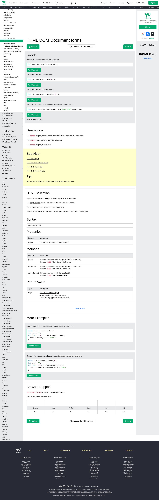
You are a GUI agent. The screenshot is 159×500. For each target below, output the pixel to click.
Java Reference (60, 475)
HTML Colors (60, 473)
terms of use (93, 492)
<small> (4, 424)
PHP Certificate (128, 470)
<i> (3, 287)
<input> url (5, 349)
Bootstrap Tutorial (26, 472)
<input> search (7, 339)
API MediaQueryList (8, 165)
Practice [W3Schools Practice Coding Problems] (104, 3)
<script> (4, 416)
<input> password (8, 328)
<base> (4, 202)
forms (5, 41)
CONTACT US (129, 450)
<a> (3, 181)
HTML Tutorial (26, 461)
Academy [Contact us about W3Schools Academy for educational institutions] (121, 3)
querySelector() (9, 82)
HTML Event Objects (9, 137)
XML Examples (94, 476)
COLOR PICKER (147, 45)
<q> (3, 409)
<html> (4, 285)
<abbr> (4, 184)
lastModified (8, 69)
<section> (5, 419)
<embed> (5, 259)
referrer (6, 90)
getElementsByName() (11, 48)
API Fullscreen (7, 158)
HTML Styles (6, 126)
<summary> (6, 439)
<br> (3, 212)
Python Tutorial (26, 469)
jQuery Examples (94, 478)
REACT (103, 7)
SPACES (45, 450)
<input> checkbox (8, 300)
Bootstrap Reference (60, 470)
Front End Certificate (128, 466)
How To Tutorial (26, 466)
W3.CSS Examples (94, 470)
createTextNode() (9, 12)
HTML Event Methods (9, 142)
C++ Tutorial (26, 476)
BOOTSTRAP (92, 7)
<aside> (4, 194)
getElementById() (9, 43)
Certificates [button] (48, 3)
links (5, 72)
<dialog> (5, 246)
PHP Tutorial (26, 473)
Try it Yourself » (33, 70)
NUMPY (151, 7)
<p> (3, 398)
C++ (78, 7)
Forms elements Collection (42, 181)
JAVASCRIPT (19, 7)
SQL (28, 7)
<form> (4, 272)
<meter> (4, 380)
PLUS (29, 450)
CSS (10, 7)
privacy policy (108, 492)
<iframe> (5, 290)
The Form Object (33, 159)
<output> (5, 396)
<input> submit (7, 341)
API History (5, 163)
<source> (5, 427)
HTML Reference (60, 461)
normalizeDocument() (11, 77)
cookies (100, 492)
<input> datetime (7, 308)
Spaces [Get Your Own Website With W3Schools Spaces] (112, 3)
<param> (5, 401)
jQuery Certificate (128, 472)
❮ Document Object (81, 47)
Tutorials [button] (13, 3)
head (5, 56)
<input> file (5, 316)
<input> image (6, 321)
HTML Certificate (128, 461)
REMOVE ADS (80, 308)
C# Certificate (128, 476)
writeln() (6, 110)
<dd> (3, 236)
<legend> (5, 359)
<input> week (6, 352)
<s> (3, 411)
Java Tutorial (26, 475)
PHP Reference (60, 472)
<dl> (3, 251)
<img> (4, 292)
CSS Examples (94, 463)
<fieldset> (5, 261)
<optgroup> (6, 390)
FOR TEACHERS (87, 450)
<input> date (6, 305)
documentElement (10, 23)
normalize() (7, 74)
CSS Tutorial (26, 463)
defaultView (7, 15)
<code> (4, 225)
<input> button (6, 298)
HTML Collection (7, 118)
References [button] (24, 3)
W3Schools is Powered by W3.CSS (95, 495)
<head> (4, 274)
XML (134, 7)
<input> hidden (7, 318)
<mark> (4, 370)
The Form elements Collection (37, 163)
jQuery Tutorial (26, 478)
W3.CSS (67, 7)
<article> (5, 192)
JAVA (44, 7)
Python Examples (94, 469)
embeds (6, 36)
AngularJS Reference (60, 476)
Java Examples (94, 475)
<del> (4, 238)
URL (5, 105)
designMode (8, 18)
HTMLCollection (56, 140)
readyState (7, 87)
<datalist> (5, 233)
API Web (5, 173)
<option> (5, 393)
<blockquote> (6, 207)
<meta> (4, 378)
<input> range (6, 334)
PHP (50, 7)
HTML (4, 7)
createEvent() (8, 10)
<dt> (3, 254)
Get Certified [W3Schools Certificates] (140, 3)
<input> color (6, 303)
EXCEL (128, 7)
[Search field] (64, 3)
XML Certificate (128, 478)
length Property (35, 203)
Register (151, 38)
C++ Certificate (128, 475)
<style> (4, 434)
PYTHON (36, 7)
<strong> (5, 432)
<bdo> (4, 205)
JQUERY (119, 7)
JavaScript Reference (60, 464)
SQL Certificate (128, 467)
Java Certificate (128, 473)
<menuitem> (6, 375)
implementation (9, 61)
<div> (3, 249)
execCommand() (9, 38)
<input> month (6, 323)
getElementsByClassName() (13, 46)
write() (6, 108)
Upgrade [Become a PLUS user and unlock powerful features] (130, 3)
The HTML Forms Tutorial (36, 171)
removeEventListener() (11, 92)
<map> (4, 367)
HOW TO (58, 7)
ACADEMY (95, 486)
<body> (4, 210)
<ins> (3, 295)
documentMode (9, 25)
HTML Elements (7, 113)
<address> (5, 187)
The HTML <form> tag (34, 167)
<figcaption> (6, 264)
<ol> (3, 388)
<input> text (6, 344)
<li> (3, 362)
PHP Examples (94, 473)
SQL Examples (94, 467)
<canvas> (5, 218)
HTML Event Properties (9, 139)
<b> (3, 199)
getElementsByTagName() (12, 51)
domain (6, 30)
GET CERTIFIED (65, 450)
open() (6, 79)
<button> (5, 215)
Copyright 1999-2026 (59, 495)
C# (84, 7)
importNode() (8, 64)
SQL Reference (60, 466)
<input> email (6, 313)
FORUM (80, 486)
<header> (5, 277)
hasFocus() (7, 54)
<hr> (3, 282)
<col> (3, 228)
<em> (4, 256)
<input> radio (6, 331)
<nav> (4, 383)
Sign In (147, 27)
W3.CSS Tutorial (26, 470)
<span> (4, 429)
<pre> (4, 403)
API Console (6, 153)
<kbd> (4, 354)
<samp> (4, 414)
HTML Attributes (7, 116)
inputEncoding (8, 66)
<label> (4, 357)
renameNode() (8, 95)
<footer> (4, 269)
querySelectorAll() (10, 85)
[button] (71, 3)
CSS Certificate (128, 463)
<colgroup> (5, 230)
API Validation (6, 171)
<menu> (4, 372)
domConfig (7, 33)
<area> (4, 189)
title (5, 103)
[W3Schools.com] (18, 452)
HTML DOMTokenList (9, 123)
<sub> (4, 437)
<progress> (5, 406)
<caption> (5, 220)
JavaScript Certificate (128, 464)
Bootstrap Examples (94, 472)
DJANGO (143, 7)
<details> (5, 241)
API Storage (6, 168)
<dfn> (4, 243)
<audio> (4, 197)
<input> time (6, 347)
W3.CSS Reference (60, 469)
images (6, 59)
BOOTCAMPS (108, 450)
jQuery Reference (60, 478)
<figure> (4, 267)
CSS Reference (60, 463)
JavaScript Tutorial (26, 464)
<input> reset (6, 336)
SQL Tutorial (26, 467)
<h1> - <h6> (6, 280)
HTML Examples (94, 461)
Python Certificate (128, 469)
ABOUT (87, 486)
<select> (5, 421)
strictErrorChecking (10, 100)
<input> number (7, 326)
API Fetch (5, 155)
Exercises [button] (36, 3)
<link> (4, 365)
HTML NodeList (7, 121)
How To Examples (94, 466)
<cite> (4, 223)
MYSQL (111, 7)
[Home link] (4, 2)
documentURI (8, 28)
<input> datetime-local (9, 310)
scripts (6, 97)
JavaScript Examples (94, 464)
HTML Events (6, 134)
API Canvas (6, 150)
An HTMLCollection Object (49, 293)
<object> (5, 385)
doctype (6, 20)
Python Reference (60, 467)
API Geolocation (7, 160)
